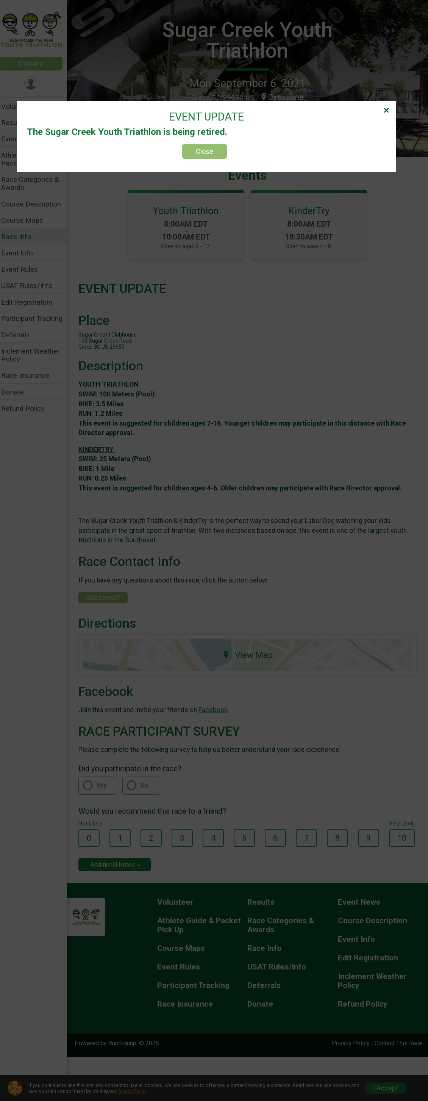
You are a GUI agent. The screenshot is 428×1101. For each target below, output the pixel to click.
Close (204, 151)
